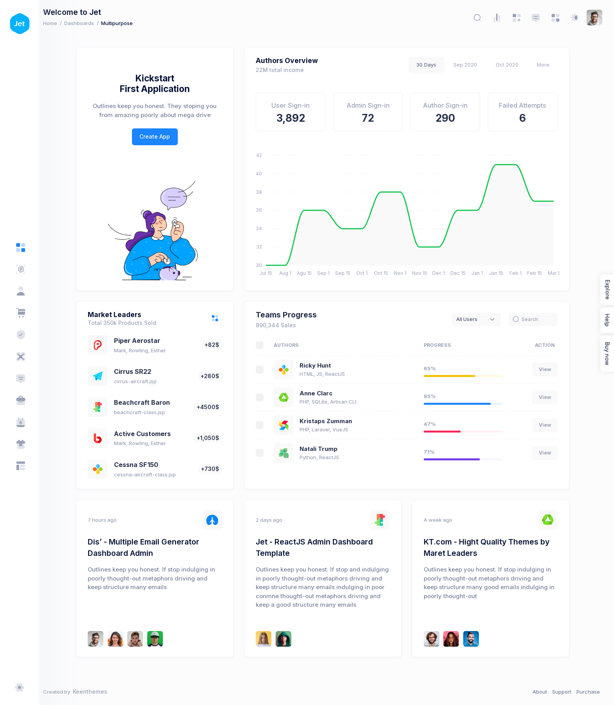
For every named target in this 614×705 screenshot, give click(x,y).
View (548, 369)
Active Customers (146, 434)
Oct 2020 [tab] (511, 64)
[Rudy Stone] (139, 639)
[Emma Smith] (119, 639)
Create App (158, 136)
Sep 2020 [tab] (469, 64)
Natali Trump (322, 449)
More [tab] (547, 64)
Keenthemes (98, 691)
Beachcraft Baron (146, 402)
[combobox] (480, 319)
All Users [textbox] (470, 319)
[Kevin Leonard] (435, 639)
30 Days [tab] (430, 64)
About (540, 692)
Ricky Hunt (319, 365)
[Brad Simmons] (475, 639)
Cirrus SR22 (136, 371)
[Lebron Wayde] (455, 639)
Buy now (607, 353)
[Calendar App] (20, 422)
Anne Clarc (319, 393)
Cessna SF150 (140, 465)
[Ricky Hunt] (99, 639)
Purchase (588, 692)
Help (607, 320)
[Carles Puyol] (267, 639)
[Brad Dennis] (159, 639)
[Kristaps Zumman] (287, 639)
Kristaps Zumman (329, 421)
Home (58, 23)
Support (561, 692)
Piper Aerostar (141, 340)
